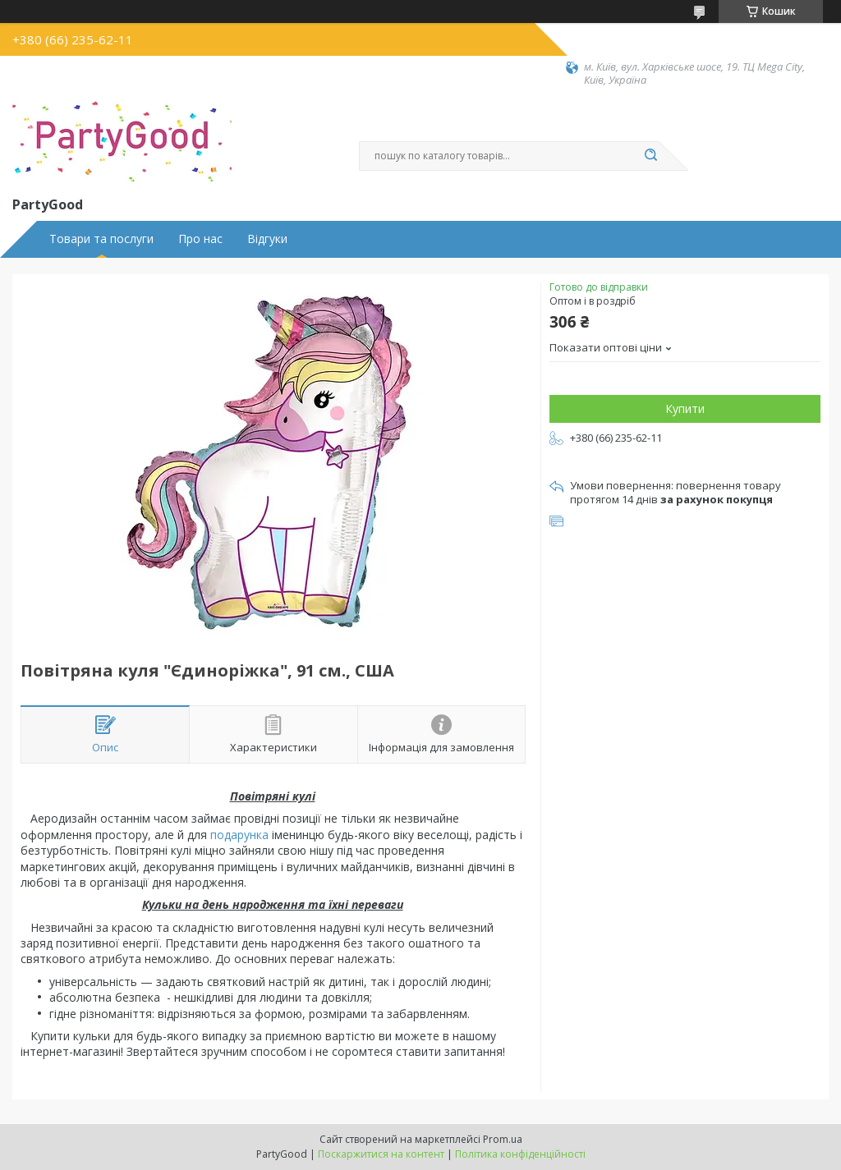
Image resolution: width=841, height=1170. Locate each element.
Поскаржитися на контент (381, 1154)
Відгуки (267, 239)
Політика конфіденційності (520, 1154)
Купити (685, 408)
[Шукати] (650, 156)
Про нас (200, 239)
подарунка (239, 834)
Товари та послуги (101, 239)
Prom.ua (502, 1139)
